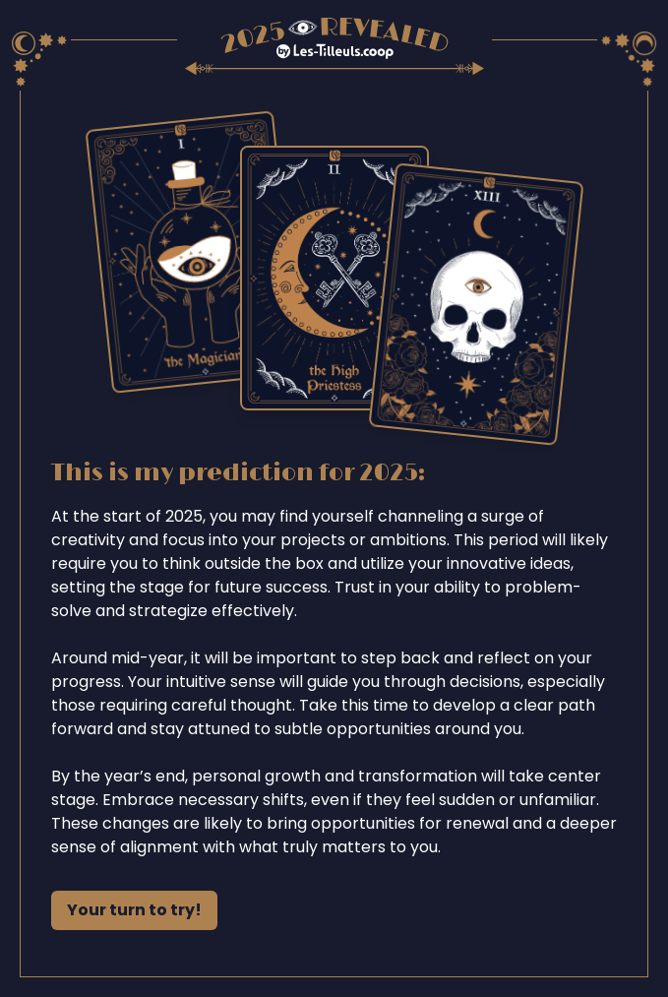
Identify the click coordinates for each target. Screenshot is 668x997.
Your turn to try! (134, 910)
